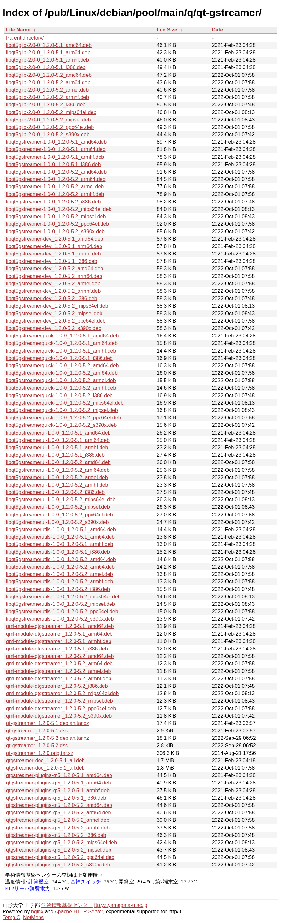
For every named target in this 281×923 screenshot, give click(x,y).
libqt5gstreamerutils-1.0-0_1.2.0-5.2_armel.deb (59, 574)
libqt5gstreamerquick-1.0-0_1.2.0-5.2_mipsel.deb (62, 410)
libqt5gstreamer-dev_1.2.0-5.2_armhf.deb (53, 291)
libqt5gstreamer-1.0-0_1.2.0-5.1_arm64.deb (56, 149)
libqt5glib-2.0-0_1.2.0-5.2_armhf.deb (47, 97)
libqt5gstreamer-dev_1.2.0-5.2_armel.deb (53, 283)
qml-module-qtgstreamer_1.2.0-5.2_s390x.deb (59, 716)
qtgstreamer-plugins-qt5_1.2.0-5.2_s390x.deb (58, 864)
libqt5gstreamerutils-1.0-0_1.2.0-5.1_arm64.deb (60, 537)
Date (217, 29)
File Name (18, 29)
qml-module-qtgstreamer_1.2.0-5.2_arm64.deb (59, 663)
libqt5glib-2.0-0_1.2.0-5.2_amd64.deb (49, 75)
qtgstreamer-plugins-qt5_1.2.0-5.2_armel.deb (57, 820)
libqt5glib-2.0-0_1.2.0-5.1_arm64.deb (48, 52)
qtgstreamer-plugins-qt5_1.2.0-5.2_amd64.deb (59, 805)
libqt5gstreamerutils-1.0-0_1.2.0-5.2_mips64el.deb (63, 596)
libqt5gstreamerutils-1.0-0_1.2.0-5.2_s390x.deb (60, 619)
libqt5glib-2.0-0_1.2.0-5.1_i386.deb (45, 67)
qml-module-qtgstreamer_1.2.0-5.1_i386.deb (57, 648)
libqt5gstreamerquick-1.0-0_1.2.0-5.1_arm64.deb (62, 343)
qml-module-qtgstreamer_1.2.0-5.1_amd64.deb (60, 626)
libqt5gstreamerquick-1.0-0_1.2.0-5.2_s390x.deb (61, 425)
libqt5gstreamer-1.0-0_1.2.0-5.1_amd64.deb (56, 142)
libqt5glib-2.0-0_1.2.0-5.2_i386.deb (45, 104)
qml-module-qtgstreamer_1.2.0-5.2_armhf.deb (58, 678)
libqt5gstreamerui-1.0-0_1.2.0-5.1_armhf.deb (57, 447)
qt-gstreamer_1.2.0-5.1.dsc (37, 730)
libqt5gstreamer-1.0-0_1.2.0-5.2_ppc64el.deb (57, 224)
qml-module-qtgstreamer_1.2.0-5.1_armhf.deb (58, 641)
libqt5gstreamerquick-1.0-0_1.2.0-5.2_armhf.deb (61, 387)
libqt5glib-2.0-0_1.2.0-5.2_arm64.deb (48, 82)
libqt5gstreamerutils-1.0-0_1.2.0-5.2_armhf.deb (59, 581)
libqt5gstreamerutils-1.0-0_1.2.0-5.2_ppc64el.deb (62, 611)
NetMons (33, 917)
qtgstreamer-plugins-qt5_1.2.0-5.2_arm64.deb (58, 812)
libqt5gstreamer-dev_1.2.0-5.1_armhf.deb (53, 253)
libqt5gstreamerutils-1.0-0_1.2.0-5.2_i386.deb (58, 589)
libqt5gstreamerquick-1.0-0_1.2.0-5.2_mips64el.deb (65, 403)
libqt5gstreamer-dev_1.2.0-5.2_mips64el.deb (57, 306)
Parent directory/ (25, 37)
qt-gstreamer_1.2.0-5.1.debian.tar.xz (47, 723)
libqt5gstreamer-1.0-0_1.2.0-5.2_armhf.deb (55, 194)
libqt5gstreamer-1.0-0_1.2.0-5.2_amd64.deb (56, 172)
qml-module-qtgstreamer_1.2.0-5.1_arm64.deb (59, 634)
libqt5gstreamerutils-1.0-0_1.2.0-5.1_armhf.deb (59, 544)
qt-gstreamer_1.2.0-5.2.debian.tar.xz (47, 738)
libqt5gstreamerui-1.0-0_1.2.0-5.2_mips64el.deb (61, 499)
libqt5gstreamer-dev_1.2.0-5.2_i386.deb (51, 298)
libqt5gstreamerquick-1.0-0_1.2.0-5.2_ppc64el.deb (63, 417)
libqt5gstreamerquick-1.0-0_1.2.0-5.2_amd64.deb (62, 365)
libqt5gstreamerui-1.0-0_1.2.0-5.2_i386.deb (55, 492)
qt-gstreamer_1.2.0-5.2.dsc (37, 745)
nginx (37, 911)
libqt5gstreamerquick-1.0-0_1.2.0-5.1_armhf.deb (61, 351)
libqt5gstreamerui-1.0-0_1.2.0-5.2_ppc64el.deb (59, 514)
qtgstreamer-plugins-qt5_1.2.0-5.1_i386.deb (56, 798)
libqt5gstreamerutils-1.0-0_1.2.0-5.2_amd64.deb (61, 559)
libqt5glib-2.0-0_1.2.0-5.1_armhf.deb (47, 60)
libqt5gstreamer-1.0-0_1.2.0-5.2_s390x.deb (55, 231)
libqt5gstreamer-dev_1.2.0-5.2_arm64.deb (54, 276)
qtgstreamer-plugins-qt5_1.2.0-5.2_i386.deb (56, 835)
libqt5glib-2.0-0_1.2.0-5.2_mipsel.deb (48, 119)
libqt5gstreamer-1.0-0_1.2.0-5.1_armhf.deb (55, 157)
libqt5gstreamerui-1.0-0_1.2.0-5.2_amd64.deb (58, 462)
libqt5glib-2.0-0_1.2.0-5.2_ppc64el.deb (50, 127)
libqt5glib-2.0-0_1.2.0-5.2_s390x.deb (48, 134)
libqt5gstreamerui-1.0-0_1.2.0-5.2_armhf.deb (57, 485)
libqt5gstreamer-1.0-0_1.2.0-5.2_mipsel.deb (56, 216)
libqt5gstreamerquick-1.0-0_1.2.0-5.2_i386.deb (59, 395)
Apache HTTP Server (79, 911)
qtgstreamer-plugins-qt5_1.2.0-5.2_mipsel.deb (58, 850)
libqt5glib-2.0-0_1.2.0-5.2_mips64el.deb (51, 112)
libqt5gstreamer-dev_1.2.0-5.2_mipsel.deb (54, 313)
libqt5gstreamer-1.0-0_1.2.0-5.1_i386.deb (53, 164)
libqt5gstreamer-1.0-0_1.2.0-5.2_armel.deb (55, 186)
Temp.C (11, 917)
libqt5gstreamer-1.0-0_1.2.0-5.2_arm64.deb (56, 179)
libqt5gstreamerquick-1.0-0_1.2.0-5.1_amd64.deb (62, 335)
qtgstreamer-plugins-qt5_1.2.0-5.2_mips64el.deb (61, 842)
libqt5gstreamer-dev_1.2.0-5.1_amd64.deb (54, 239)
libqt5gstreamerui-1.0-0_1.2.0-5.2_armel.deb (57, 477)
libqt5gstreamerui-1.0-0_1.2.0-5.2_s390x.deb (57, 522)
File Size (167, 29)
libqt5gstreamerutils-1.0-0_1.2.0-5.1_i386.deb (58, 552)
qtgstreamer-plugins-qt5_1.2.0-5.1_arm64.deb (58, 782)
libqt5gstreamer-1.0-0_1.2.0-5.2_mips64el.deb (58, 209)
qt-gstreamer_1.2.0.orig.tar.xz (39, 753)
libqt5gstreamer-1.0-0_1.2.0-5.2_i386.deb (53, 201)
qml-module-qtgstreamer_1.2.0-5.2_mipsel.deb (59, 700)
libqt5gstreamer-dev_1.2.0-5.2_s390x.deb (53, 328)
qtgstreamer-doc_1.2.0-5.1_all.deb (45, 760)
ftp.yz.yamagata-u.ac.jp (120, 905)
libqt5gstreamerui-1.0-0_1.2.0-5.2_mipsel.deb (58, 507)
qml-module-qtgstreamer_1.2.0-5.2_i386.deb (57, 686)
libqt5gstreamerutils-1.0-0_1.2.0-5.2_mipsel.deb (60, 604)
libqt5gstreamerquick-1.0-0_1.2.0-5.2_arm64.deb (62, 373)
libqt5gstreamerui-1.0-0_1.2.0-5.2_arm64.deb (58, 470)
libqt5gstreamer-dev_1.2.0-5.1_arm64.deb (54, 246)
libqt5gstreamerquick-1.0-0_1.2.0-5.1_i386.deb (59, 358)
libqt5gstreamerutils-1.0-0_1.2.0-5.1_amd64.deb (61, 529)
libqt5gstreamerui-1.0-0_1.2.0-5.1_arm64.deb (58, 440)
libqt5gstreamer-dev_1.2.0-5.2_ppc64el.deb (56, 321)
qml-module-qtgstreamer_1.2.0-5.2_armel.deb (58, 671)
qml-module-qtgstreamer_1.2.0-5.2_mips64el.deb (62, 693)
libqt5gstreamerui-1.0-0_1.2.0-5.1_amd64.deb (58, 432)
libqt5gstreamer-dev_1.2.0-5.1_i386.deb (51, 261)
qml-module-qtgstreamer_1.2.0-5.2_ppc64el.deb (61, 708)
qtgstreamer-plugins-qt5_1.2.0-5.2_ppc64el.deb (60, 857)
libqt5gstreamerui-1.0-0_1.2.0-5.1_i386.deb (55, 455)
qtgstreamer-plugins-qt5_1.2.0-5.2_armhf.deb (58, 827)
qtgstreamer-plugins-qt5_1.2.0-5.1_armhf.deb (58, 790)
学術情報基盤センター (67, 905)
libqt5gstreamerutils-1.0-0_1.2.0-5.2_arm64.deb (60, 566)
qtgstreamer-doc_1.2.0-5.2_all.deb (45, 768)
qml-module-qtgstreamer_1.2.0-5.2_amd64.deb (60, 656)
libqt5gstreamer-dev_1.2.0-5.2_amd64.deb (54, 268)
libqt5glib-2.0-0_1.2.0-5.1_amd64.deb (49, 45)
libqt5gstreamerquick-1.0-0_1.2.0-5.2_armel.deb (61, 380)
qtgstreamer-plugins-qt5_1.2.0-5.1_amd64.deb (59, 775)
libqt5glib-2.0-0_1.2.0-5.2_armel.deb (47, 90)
